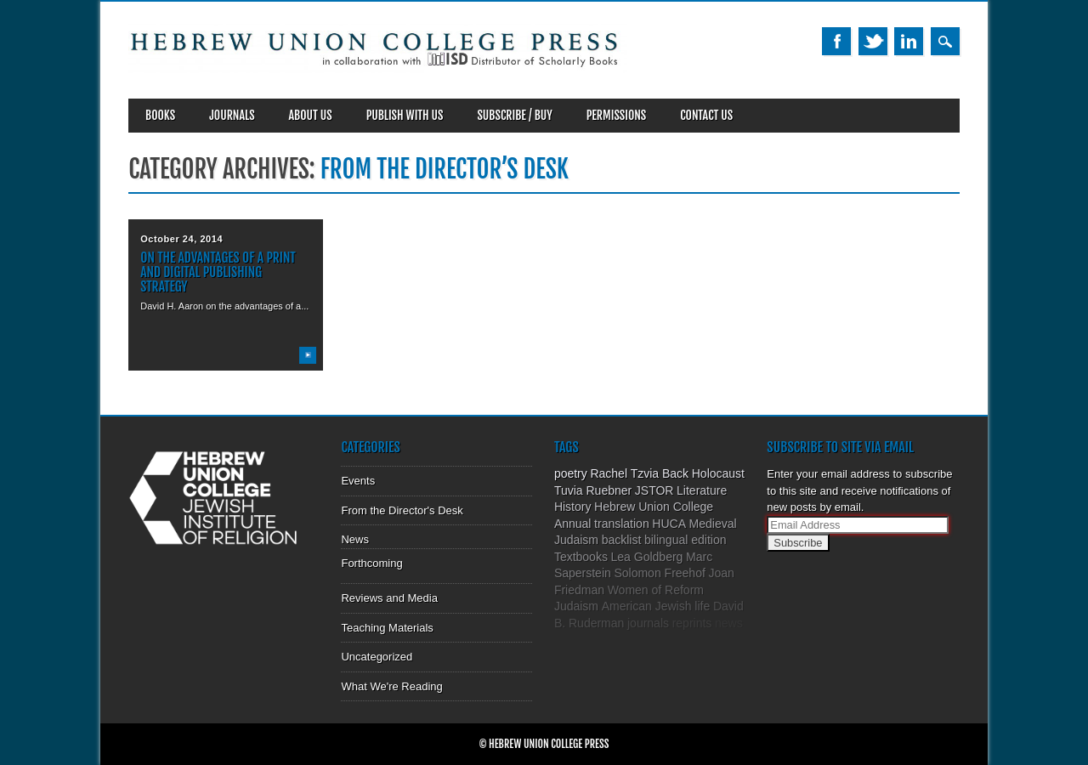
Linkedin (908, 41)
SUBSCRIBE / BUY (514, 115)
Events (358, 480)
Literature (702, 490)
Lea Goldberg (647, 557)
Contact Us (706, 115)
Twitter (872, 41)
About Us (310, 115)
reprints (692, 623)
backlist (622, 540)
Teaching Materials (387, 627)
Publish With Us (405, 115)
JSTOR (654, 490)
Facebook (836, 41)
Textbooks (581, 557)
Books (160, 115)
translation (621, 523)
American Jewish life (656, 606)
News (355, 539)
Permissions (616, 115)
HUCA (669, 523)
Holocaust (718, 473)
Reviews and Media (389, 598)
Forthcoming (371, 563)
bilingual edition (685, 540)
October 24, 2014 (181, 239)
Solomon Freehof (659, 573)
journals (648, 623)
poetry (570, 473)
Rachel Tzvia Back (639, 473)
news (729, 623)
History (573, 506)
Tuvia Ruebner (593, 490)
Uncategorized (376, 656)
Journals (231, 115)
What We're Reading (391, 686)
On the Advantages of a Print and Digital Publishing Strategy (218, 272)
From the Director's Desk (401, 510)
